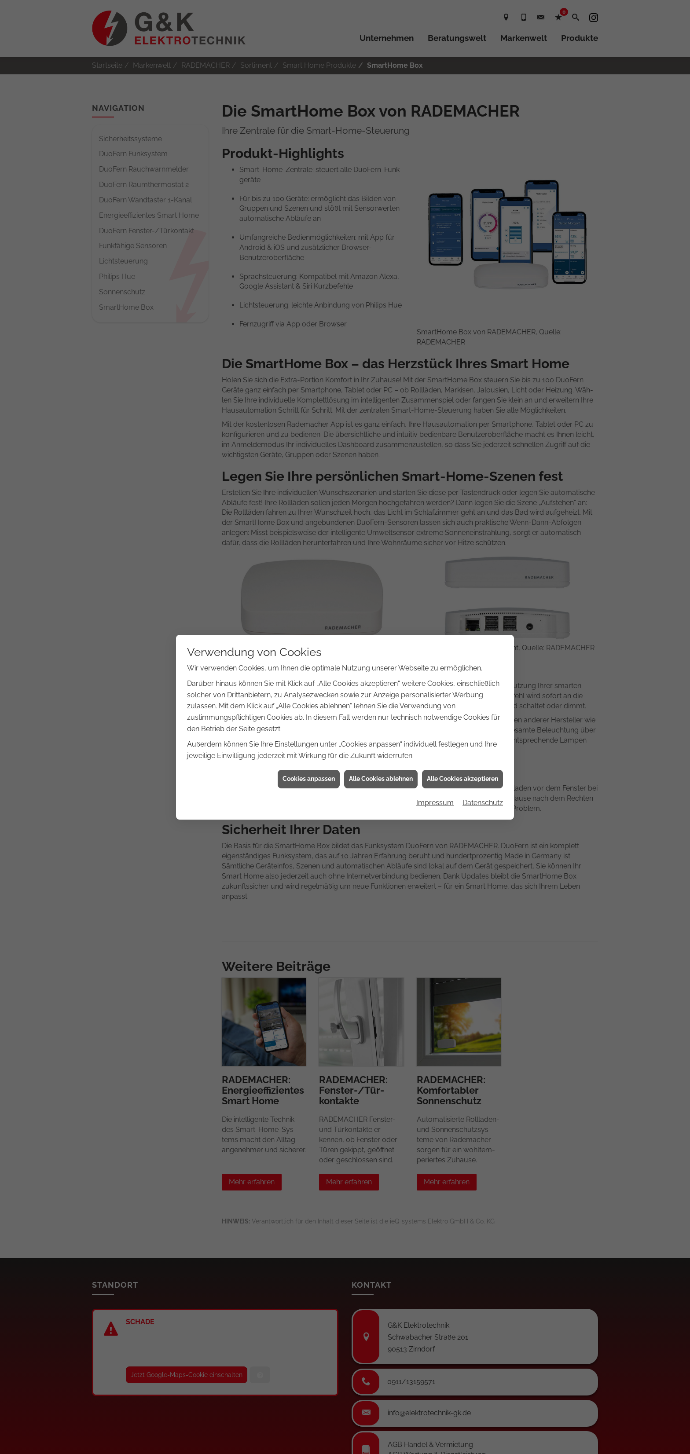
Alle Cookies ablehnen (381, 747)
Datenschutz (482, 771)
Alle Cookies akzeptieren (462, 747)
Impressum (435, 771)
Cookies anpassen (309, 747)
